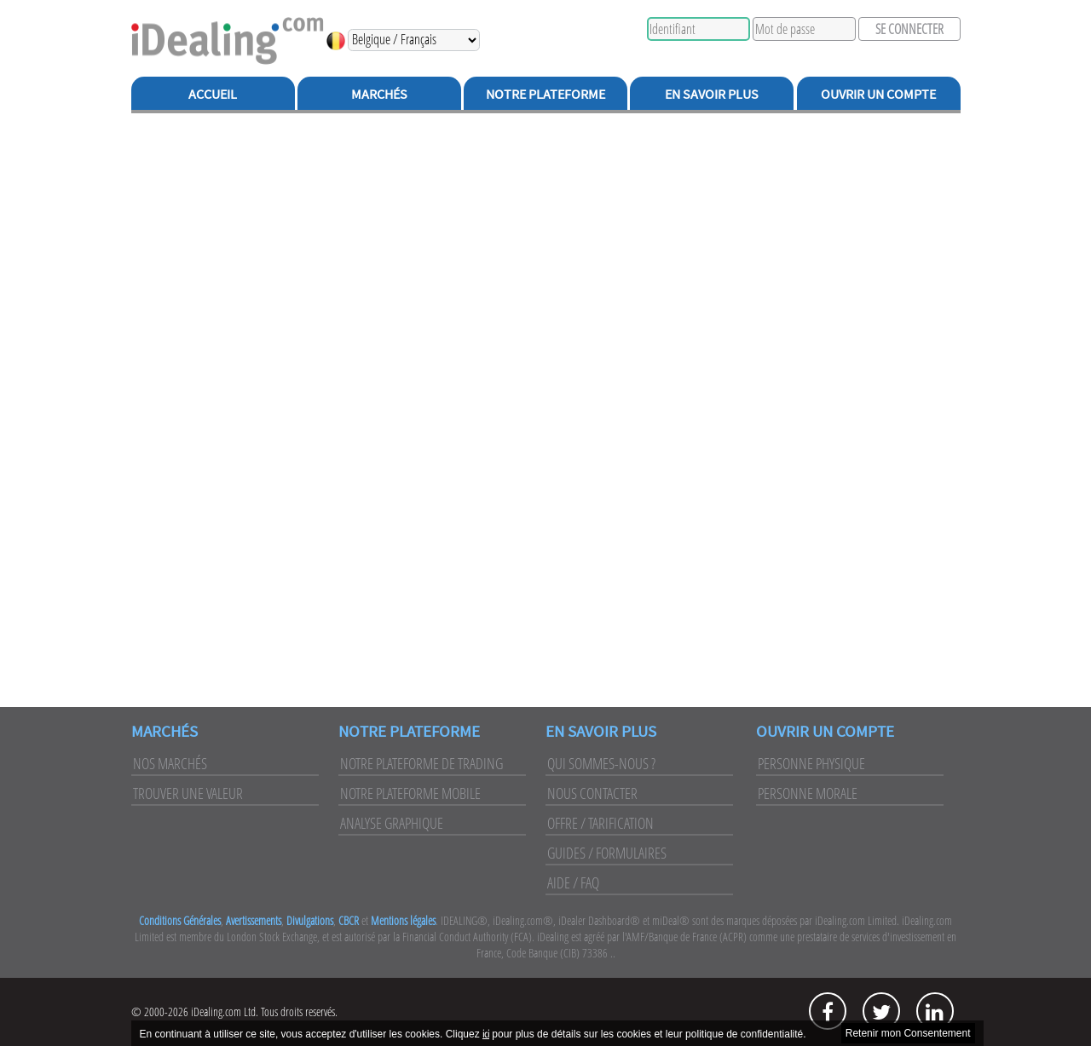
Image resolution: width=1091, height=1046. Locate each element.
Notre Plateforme (545, 93)
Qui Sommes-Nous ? (601, 763)
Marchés (379, 93)
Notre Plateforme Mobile (410, 793)
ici (485, 1033)
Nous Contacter (592, 793)
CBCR (348, 920)
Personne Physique (811, 763)
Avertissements (253, 920)
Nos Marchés (170, 763)
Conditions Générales (180, 920)
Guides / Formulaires (607, 852)
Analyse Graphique (391, 823)
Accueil (212, 93)
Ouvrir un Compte (878, 93)
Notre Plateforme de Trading (421, 763)
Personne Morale (807, 793)
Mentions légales (403, 920)
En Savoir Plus (712, 93)
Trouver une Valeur (188, 793)
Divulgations (309, 920)
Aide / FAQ (573, 882)
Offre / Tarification (600, 823)
